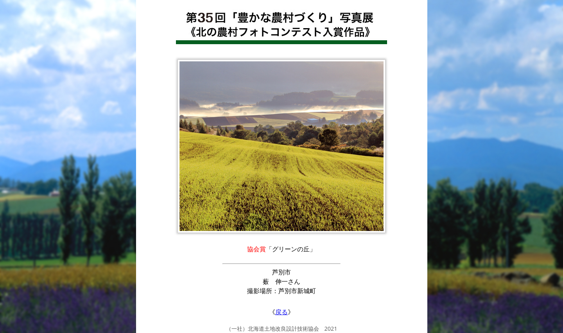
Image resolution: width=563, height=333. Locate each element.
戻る (281, 312)
